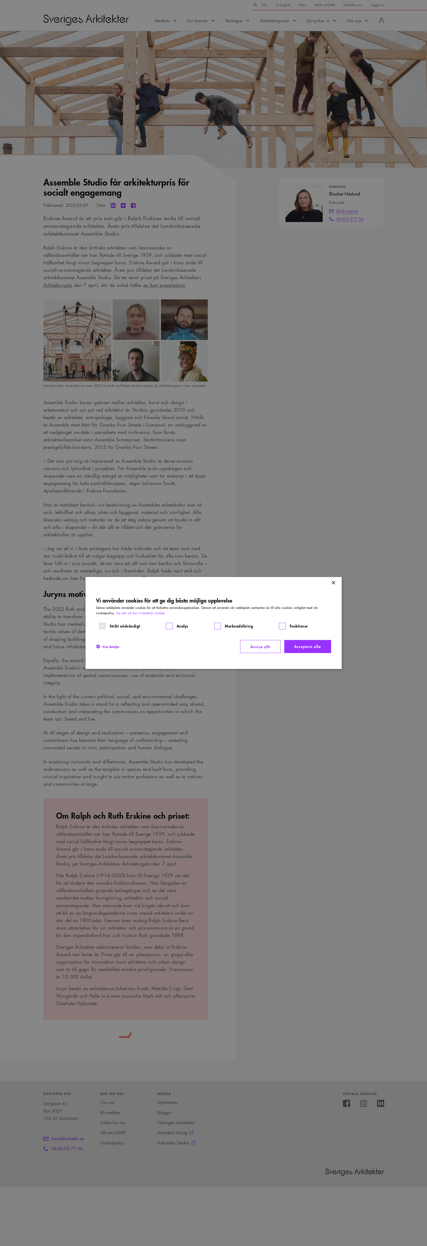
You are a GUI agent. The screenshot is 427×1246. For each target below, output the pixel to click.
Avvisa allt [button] (260, 646)
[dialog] (213, 623)
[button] (107, 646)
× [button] (333, 583)
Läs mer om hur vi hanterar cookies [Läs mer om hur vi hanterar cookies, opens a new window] (140, 613)
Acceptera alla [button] (307, 646)
